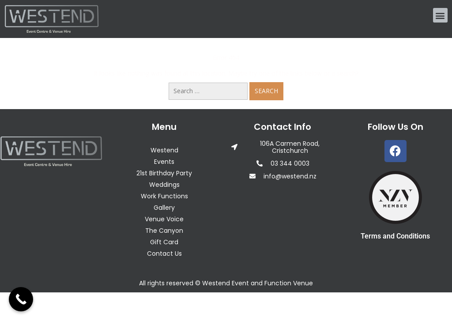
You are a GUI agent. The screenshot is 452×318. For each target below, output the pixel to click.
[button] (440, 15)
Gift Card (164, 242)
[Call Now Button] (21, 299)
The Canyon (164, 230)
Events (164, 161)
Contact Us (164, 253)
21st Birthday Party (164, 173)
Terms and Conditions (395, 236)
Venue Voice (164, 219)
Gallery (164, 207)
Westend (164, 150)
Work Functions (164, 196)
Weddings (164, 184)
